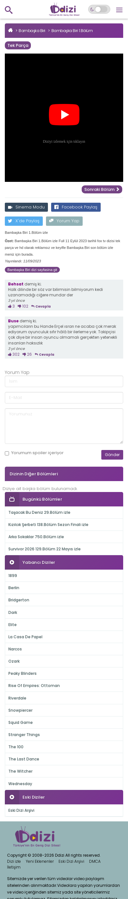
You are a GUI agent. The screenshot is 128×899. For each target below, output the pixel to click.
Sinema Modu (26, 207)
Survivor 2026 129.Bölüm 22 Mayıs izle (44, 549)
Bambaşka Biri (32, 30)
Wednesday (20, 783)
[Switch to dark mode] (99, 9)
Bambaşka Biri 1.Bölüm (72, 30)
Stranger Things (24, 734)
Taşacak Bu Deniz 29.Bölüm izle (39, 512)
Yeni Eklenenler (40, 861)
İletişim (14, 867)
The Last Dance (23, 759)
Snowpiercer (20, 710)
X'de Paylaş (24, 221)
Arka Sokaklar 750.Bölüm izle (36, 536)
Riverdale (17, 698)
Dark (12, 612)
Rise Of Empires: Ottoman (34, 685)
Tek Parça (17, 45)
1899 (12, 575)
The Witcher (20, 771)
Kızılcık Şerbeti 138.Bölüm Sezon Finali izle (48, 524)
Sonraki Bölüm (102, 189)
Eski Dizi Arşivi (21, 810)
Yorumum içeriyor (34, 453)
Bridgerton (18, 600)
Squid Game (20, 722)
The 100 (15, 747)
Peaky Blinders (22, 673)
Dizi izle (14, 861)
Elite (12, 624)
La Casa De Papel (25, 637)
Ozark (14, 661)
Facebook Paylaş (75, 207)
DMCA (95, 861)
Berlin (13, 587)
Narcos (15, 649)
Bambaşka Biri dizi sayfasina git (32, 270)
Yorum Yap (64, 221)
